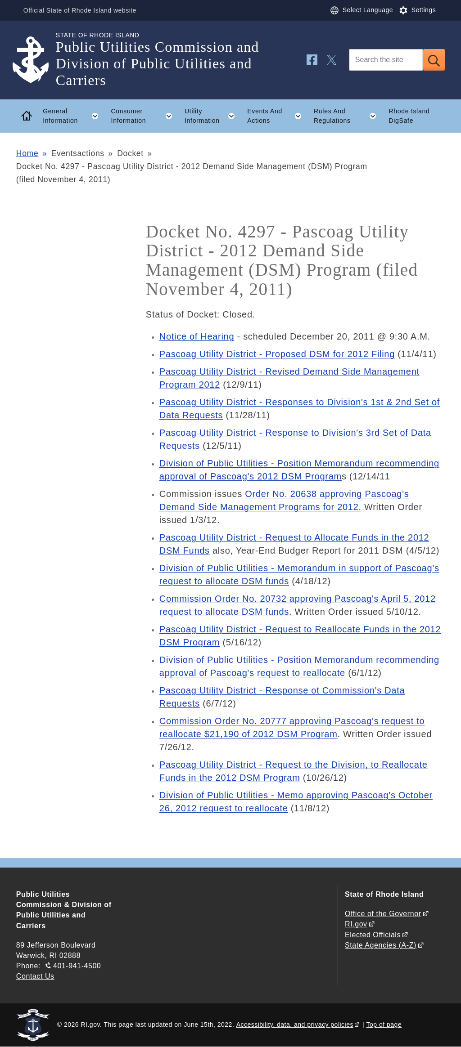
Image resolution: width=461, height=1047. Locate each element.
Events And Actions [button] (277, 116)
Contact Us (35, 976)
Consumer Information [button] (145, 116)
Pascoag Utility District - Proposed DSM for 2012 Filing (277, 354)
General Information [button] (74, 116)
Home (27, 153)
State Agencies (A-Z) (380, 945)
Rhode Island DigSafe (409, 115)
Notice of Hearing (196, 336)
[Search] (386, 60)
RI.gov (356, 924)
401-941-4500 (77, 966)
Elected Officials (373, 935)
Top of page (384, 1024)
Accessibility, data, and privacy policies (294, 1024)
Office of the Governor (383, 913)
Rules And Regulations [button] (348, 116)
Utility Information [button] (213, 116)
